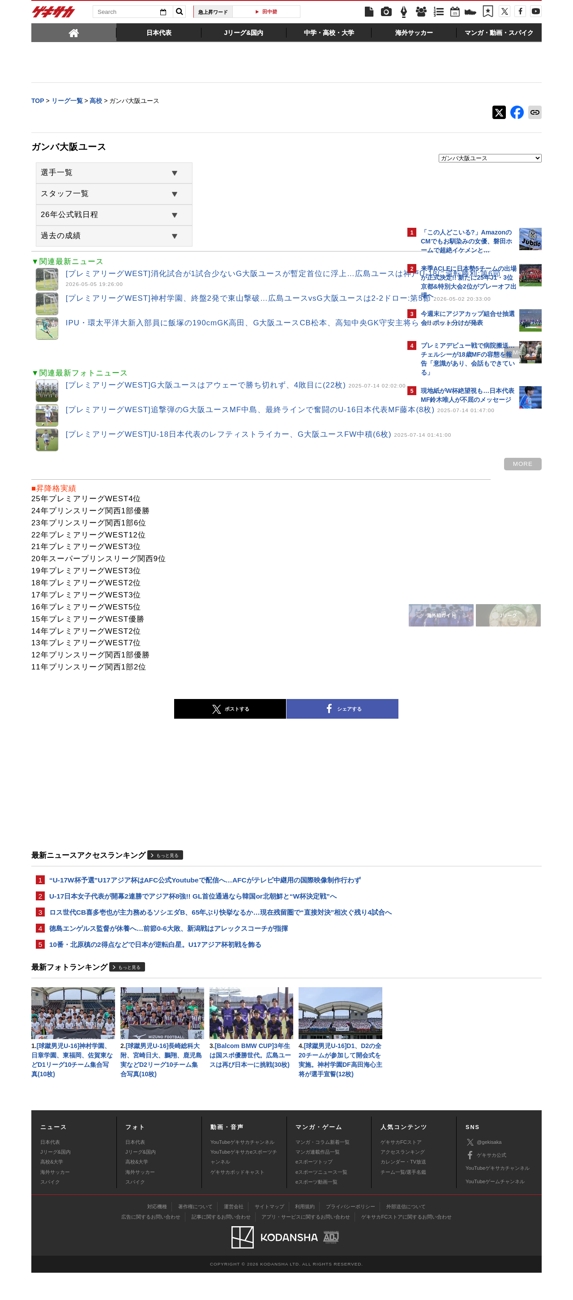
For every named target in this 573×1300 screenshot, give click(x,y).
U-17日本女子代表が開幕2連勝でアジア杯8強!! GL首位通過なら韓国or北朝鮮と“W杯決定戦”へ (193, 907)
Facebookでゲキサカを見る (458, 566)
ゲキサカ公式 (486, 1183)
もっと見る (167, 864)
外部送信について (406, 1234)
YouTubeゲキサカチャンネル (242, 1169)
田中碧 (269, 11)
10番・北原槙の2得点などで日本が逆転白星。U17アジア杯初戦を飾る (155, 968)
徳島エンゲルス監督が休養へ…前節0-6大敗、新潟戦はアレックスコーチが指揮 (168, 951)
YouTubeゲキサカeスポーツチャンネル (243, 1184)
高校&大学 (51, 1189)
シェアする (264, 719)
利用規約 (305, 1234)
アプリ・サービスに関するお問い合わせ (305, 1244)
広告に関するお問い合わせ (150, 1244)
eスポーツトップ (314, 1189)
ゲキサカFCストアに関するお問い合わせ (406, 1244)
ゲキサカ (53, 14)
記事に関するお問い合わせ (221, 1244)
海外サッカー (55, 1199)
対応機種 (157, 1234)
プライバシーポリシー (350, 1234)
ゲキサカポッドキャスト (237, 1199)
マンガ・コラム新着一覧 (322, 1169)
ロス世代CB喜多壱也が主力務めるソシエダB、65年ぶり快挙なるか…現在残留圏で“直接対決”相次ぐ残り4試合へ (217, 929)
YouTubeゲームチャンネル (495, 1208)
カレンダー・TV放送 (403, 1189)
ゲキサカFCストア (401, 1169)
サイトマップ (269, 1234)
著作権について (195, 1234)
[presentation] (73, 32)
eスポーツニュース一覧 (321, 1199)
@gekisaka (484, 1170)
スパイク (50, 1209)
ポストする (152, 718)
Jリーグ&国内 (55, 1179)
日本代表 (50, 1169)
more (366, 358)
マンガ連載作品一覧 (317, 1179)
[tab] (73, 32)
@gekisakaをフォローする (457, 548)
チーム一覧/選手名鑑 (403, 1199)
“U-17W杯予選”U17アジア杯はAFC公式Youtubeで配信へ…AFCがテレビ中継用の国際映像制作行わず (205, 890)
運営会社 (234, 1234)
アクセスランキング (403, 1179)
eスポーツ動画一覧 (316, 1209)
